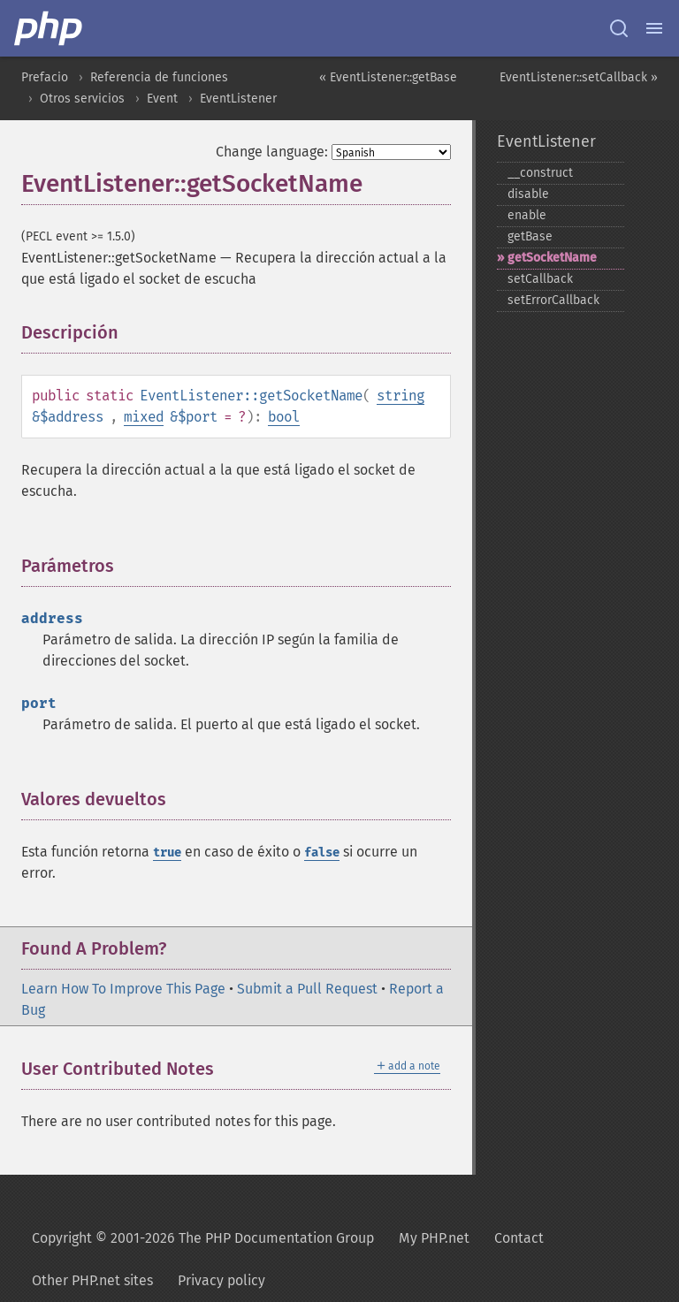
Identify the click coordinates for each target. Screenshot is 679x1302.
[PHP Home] (49, 28)
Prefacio (44, 77)
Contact (519, 1238)
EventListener (238, 98)
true (167, 852)
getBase (530, 236)
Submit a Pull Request (307, 988)
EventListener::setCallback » (579, 77)
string (400, 395)
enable (526, 215)
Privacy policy (221, 1280)
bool (284, 416)
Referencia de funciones (159, 77)
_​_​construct (540, 172)
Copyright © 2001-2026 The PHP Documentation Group (203, 1238)
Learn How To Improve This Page (123, 988)
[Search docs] (619, 28)
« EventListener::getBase (388, 77)
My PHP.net (434, 1238)
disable (528, 194)
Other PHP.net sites (92, 1280)
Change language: (272, 151)
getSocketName (552, 257)
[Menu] (654, 28)
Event (162, 98)
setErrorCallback (553, 300)
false (322, 852)
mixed (144, 416)
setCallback (540, 278)
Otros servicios (82, 98)
